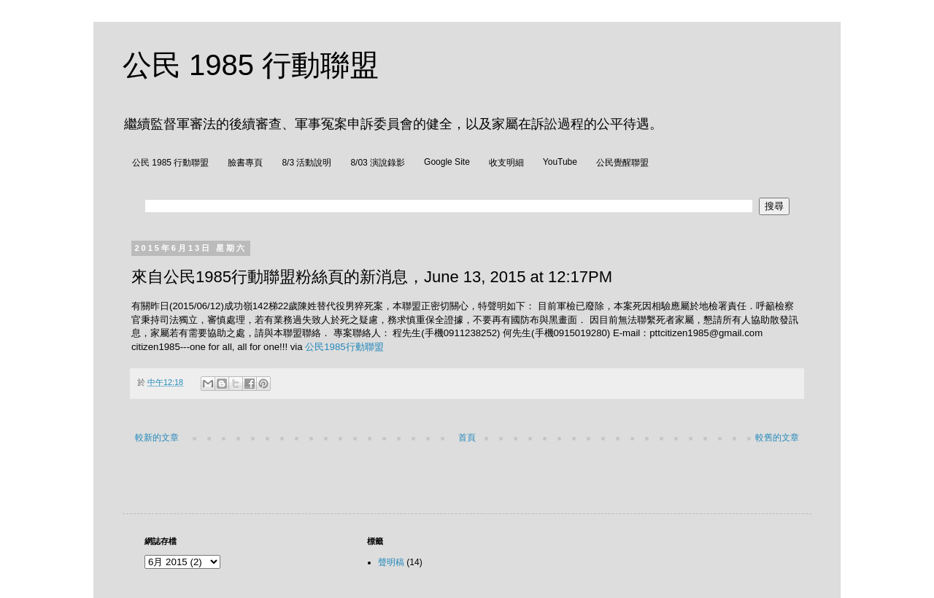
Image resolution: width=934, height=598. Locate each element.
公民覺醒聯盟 (622, 163)
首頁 (467, 437)
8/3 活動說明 (306, 163)
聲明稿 (391, 562)
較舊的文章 (777, 437)
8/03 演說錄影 (377, 163)
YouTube (560, 162)
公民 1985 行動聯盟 (251, 65)
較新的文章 (157, 437)
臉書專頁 (245, 163)
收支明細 (506, 163)
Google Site (447, 162)
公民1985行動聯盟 (344, 346)
